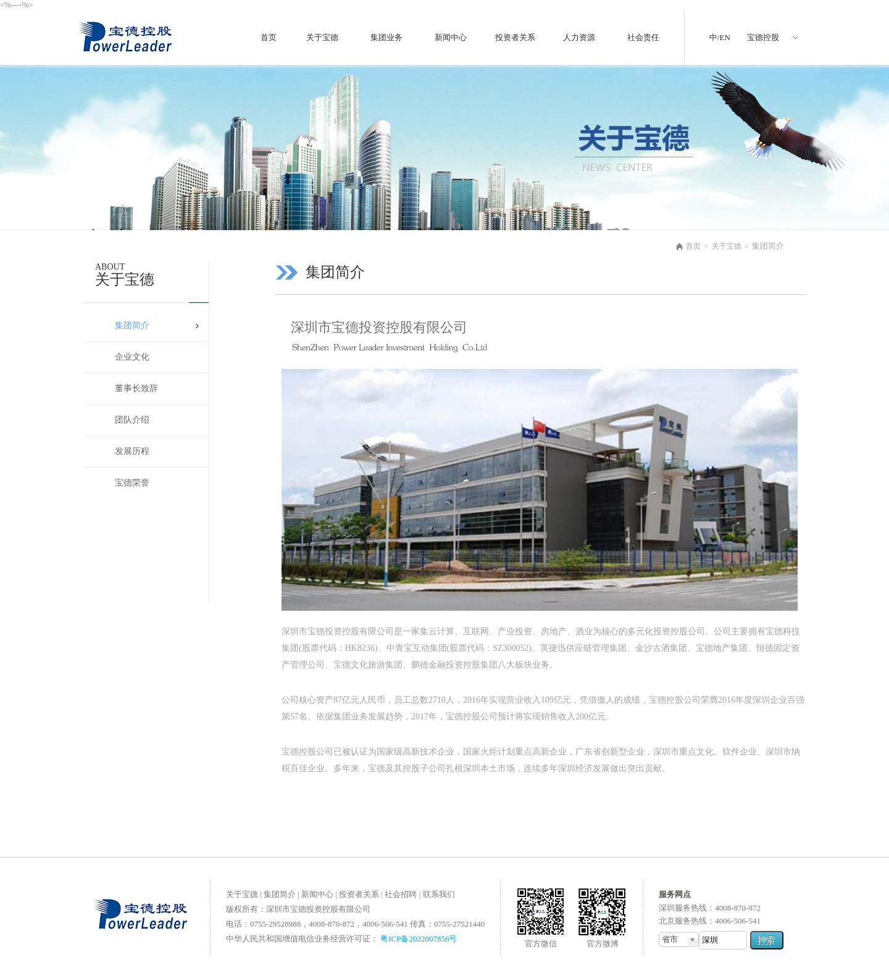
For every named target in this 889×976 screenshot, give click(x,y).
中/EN (719, 37)
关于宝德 (726, 246)
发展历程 (132, 451)
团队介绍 (132, 419)
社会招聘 (401, 894)
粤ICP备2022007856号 (418, 938)
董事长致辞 (136, 388)
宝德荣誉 (132, 482)
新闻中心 (317, 894)
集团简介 (132, 325)
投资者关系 (359, 894)
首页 (693, 246)
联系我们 (439, 894)
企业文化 (132, 357)
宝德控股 (763, 37)
